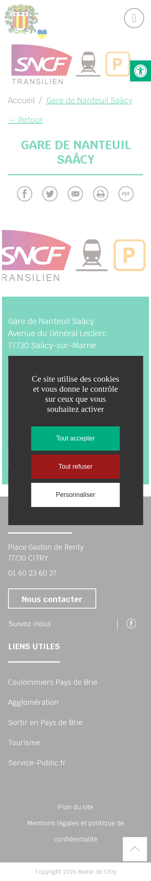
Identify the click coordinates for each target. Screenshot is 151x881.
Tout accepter (75, 438)
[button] (140, 70)
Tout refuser (75, 466)
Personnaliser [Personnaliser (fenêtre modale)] (75, 494)
